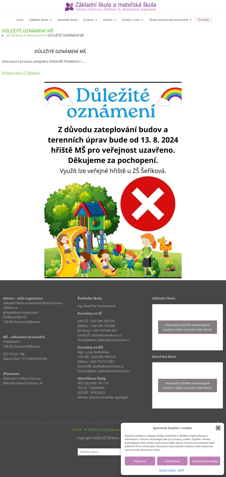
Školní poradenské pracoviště (171, 19)
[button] (218, 428)
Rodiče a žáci (133, 19)
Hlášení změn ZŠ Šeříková (21, 73)
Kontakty (203, 19)
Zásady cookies (167, 470)
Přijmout (140, 461)
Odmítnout (172, 461)
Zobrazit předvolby (205, 461)
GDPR (181, 470)
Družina (91, 19)
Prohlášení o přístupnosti (103, 430)
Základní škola (40, 19)
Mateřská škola (68, 19)
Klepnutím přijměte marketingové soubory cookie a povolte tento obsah (187, 327)
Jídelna (110, 19)
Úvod (20, 19)
